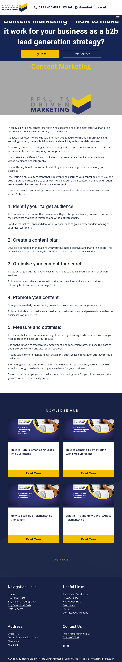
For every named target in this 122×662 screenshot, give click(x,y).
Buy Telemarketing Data (22, 601)
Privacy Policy (70, 598)
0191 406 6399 (49, 7)
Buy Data (40, 54)
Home (11, 594)
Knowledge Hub (72, 601)
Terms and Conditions (75, 594)
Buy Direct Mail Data (19, 605)
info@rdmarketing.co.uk (87, 7)
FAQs (66, 609)
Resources (69, 605)
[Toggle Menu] (118, 17)
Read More (33, 473)
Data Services (82, 54)
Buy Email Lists (16, 598)
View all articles (61, 560)
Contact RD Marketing (75, 612)
